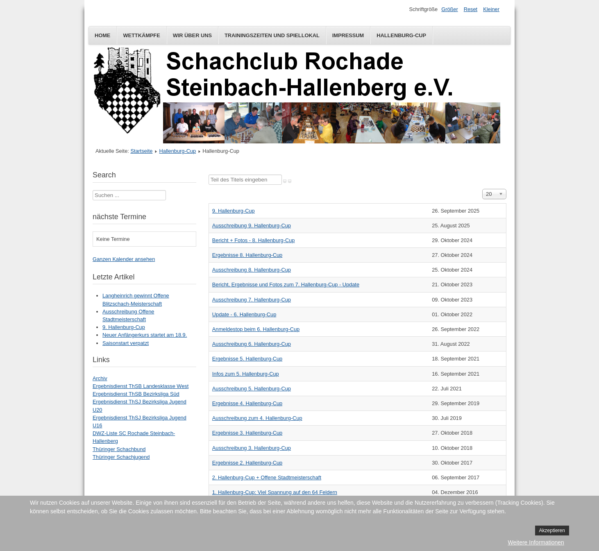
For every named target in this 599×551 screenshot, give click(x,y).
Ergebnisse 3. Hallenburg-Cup (247, 433)
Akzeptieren (552, 530)
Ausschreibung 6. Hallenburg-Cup (251, 344)
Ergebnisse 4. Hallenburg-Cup (247, 403)
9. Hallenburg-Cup (233, 211)
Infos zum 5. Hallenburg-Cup (245, 374)
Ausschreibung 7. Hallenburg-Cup (251, 300)
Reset (470, 9)
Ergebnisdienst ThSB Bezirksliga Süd (136, 394)
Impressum (348, 35)
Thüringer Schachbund (119, 449)
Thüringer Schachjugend (121, 457)
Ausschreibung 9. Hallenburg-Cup (251, 225)
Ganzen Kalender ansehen (124, 259)
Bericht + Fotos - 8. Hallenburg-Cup (253, 240)
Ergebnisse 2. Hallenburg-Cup (247, 463)
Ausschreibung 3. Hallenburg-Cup (251, 448)
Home (102, 35)
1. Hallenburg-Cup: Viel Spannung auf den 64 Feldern (274, 492)
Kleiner (491, 9)
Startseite (141, 151)
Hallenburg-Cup (401, 35)
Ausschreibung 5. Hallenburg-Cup (251, 388)
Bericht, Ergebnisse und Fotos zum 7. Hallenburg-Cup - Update (285, 284)
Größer (449, 9)
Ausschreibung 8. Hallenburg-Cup (251, 270)
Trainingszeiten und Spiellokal (272, 35)
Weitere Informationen (536, 542)
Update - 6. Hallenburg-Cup (244, 314)
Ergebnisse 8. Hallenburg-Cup (247, 255)
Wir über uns (192, 35)
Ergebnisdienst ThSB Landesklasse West (140, 386)
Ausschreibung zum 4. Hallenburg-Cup (257, 418)
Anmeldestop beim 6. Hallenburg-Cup (256, 329)
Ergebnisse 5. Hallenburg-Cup (247, 359)
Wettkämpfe (141, 35)
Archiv (100, 378)
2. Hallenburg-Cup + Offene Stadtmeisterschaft (266, 477)
